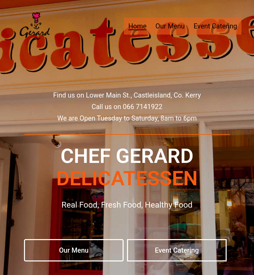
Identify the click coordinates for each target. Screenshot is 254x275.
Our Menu (170, 26)
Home (137, 26)
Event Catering (215, 26)
